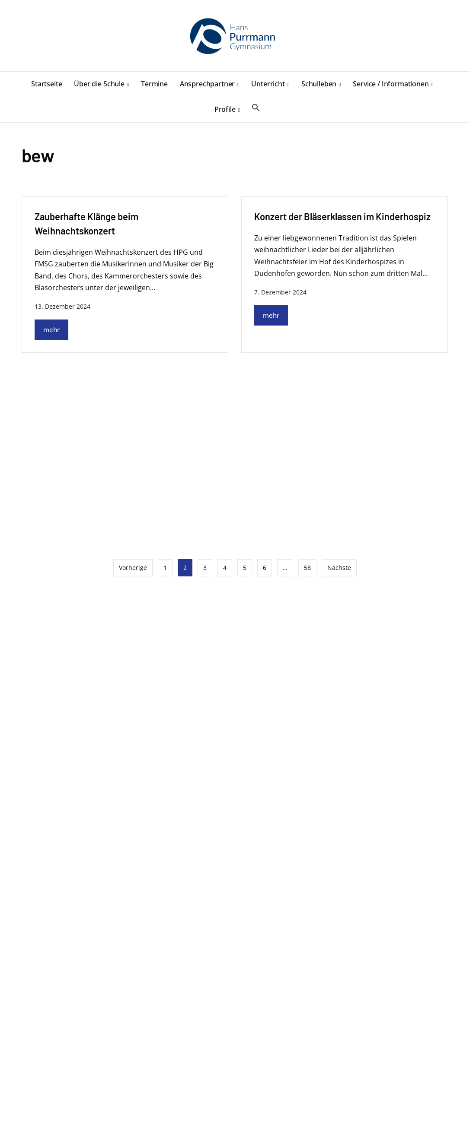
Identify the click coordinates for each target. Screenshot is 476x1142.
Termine (154, 84)
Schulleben (318, 84)
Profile (225, 109)
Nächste (339, 567)
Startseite (46, 84)
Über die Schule (99, 84)
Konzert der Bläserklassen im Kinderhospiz (342, 216)
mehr (51, 329)
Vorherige (133, 567)
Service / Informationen (390, 84)
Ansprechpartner (207, 84)
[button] (256, 108)
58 (307, 567)
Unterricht (267, 84)
